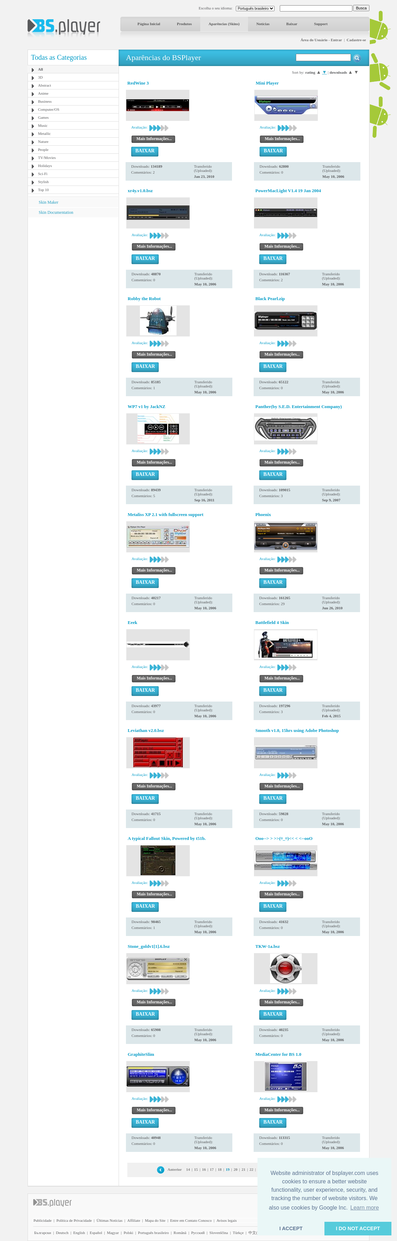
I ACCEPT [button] (291, 1228)
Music (43, 125)
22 (251, 1169)
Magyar (113, 1233)
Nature (43, 141)
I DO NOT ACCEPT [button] (358, 1228)
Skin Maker (48, 202)
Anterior (174, 1169)
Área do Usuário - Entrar (321, 40)
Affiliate (133, 1220)
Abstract (44, 85)
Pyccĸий (198, 1233)
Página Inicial (148, 24)
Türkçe (238, 1233)
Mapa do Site (155, 1220)
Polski (128, 1233)
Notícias (263, 24)
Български (42, 1233)
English (79, 1233)
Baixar (292, 24)
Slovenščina (218, 1233)
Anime (43, 93)
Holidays (45, 166)
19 (228, 1169)
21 (243, 1169)
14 (188, 1169)
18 (220, 1169)
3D (40, 77)
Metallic (44, 133)
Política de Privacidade (74, 1220)
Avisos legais (226, 1220)
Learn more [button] (364, 1208)
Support (321, 24)
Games (43, 117)
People (43, 149)
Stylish (43, 182)
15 (196, 1169)
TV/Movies (47, 157)
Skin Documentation (56, 212)
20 (236, 1169)
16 (204, 1169)
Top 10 (43, 190)
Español (96, 1233)
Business (45, 101)
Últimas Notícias (109, 1220)
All (40, 69)
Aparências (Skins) (224, 24)
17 (212, 1169)
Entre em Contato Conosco (191, 1220)
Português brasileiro (153, 1233)
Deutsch (62, 1233)
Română (180, 1233)
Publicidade (42, 1220)
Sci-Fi (42, 174)
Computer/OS (48, 109)
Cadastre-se (356, 40)
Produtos (184, 24)
